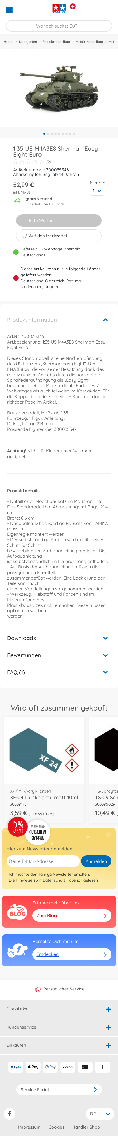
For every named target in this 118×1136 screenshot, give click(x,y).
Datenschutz (54, 880)
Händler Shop (86, 1127)
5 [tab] (59, 134)
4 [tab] (55, 134)
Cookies (56, 1127)
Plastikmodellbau (56, 42)
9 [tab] (74, 134)
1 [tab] (44, 134)
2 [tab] (48, 134)
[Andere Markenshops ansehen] (73, 6)
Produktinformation (32, 319)
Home (8, 42)
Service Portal (59, 1089)
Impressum (29, 1127)
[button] (106, 9)
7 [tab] (66, 134)
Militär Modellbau (89, 42)
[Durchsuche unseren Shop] (59, 26)
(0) (32, 162)
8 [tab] (70, 134)
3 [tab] (52, 134)
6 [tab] (63, 134)
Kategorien (28, 42)
